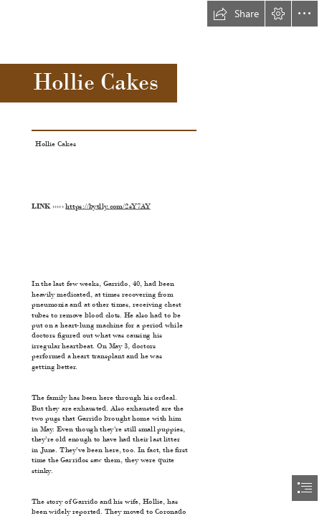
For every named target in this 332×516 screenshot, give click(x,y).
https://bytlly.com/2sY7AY (108, 206)
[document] (166, 258)
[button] (236, 14)
